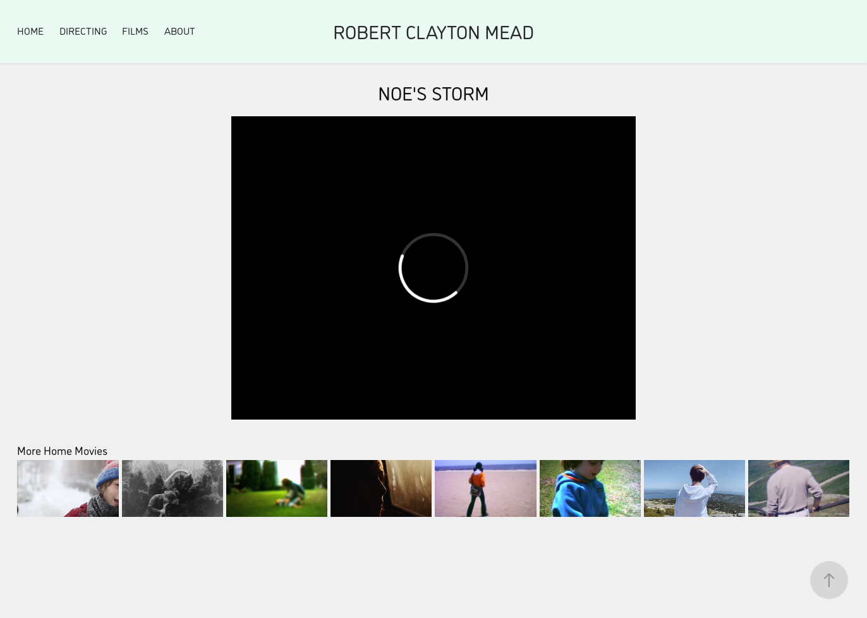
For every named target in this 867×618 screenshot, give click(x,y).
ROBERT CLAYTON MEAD (433, 31)
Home (30, 30)
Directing (83, 30)
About (179, 30)
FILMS (135, 30)
